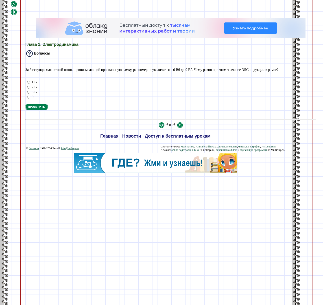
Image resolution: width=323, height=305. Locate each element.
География (254, 146)
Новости (131, 136)
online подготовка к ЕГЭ (185, 149)
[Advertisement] (155, 204)
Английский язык (206, 146)
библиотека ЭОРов (226, 149)
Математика (187, 146)
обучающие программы (253, 149)
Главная (109, 136)
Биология (231, 146)
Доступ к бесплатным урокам (178, 136)
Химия (221, 146)
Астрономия (269, 146)
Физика (242, 146)
